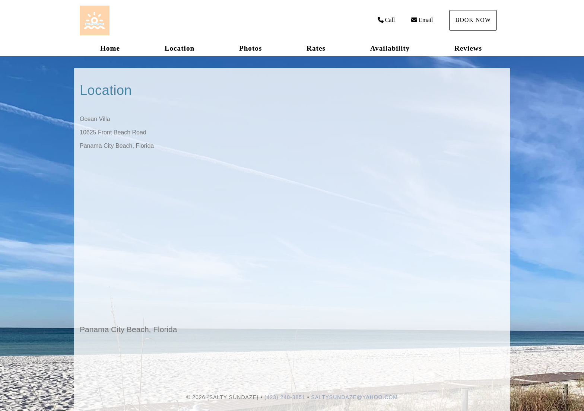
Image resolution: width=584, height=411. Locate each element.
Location (180, 48)
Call (386, 20)
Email (422, 20)
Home (110, 48)
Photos (250, 48)
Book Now (473, 20)
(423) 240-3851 (284, 397)
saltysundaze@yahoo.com (354, 397)
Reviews (468, 48)
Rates (316, 48)
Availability (390, 48)
